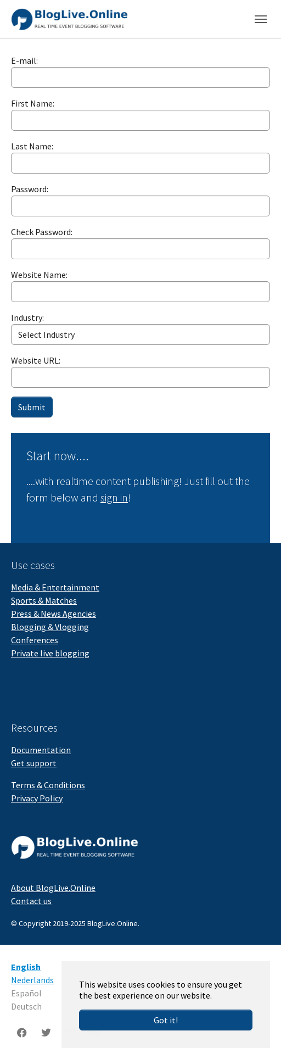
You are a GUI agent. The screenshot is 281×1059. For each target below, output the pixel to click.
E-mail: (24, 60)
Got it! (166, 1020)
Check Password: (41, 231)
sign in (114, 497)
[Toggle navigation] (260, 19)
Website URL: (35, 360)
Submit (32, 407)
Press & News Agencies (53, 613)
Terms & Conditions (48, 784)
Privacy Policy (37, 798)
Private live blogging (50, 653)
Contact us (31, 900)
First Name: (32, 103)
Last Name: (32, 146)
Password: (29, 188)
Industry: (27, 317)
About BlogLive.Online (53, 887)
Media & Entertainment (55, 587)
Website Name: (39, 274)
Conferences (34, 639)
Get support (34, 762)
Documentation (41, 749)
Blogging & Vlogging (50, 626)
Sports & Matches (44, 600)
